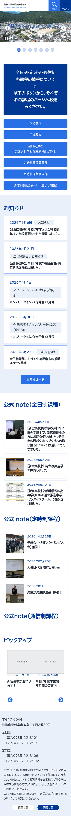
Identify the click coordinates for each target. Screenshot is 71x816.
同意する (48, 807)
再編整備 (36, 134)
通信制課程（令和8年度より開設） (35, 185)
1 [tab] (19, 50)
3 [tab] (30, 50)
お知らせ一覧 (35, 379)
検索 (54, 6)
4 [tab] (35, 50)
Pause (6, 38)
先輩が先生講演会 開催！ (44, 592)
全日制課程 (20, 256)
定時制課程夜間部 (36, 174)
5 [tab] (41, 50)
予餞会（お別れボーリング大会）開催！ (45, 544)
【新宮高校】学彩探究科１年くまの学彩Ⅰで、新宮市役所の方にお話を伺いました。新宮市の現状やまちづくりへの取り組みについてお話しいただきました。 (46, 439)
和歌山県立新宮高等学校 (15, 4)
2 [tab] (24, 50)
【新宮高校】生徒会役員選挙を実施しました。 (45, 468)
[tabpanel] (35, 26)
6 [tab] (47, 50)
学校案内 (36, 123)
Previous (7, 28)
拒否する (23, 807)
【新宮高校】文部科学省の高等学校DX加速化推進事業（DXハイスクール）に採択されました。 (45, 497)
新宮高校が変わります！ (19, 683)
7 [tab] (52, 50)
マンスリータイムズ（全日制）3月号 (32, 336)
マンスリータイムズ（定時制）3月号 (32, 302)
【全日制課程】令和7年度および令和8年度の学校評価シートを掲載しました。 (35, 231)
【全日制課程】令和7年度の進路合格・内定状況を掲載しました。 (35, 265)
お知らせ (44, 222)
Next (63, 28)
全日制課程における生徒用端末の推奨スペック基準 (35, 361)
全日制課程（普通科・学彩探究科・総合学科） (36, 149)
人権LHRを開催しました (43, 567)
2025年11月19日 (19, 675)
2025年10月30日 (48, 675)
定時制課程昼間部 (36, 162)
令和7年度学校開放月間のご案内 (47, 683)
